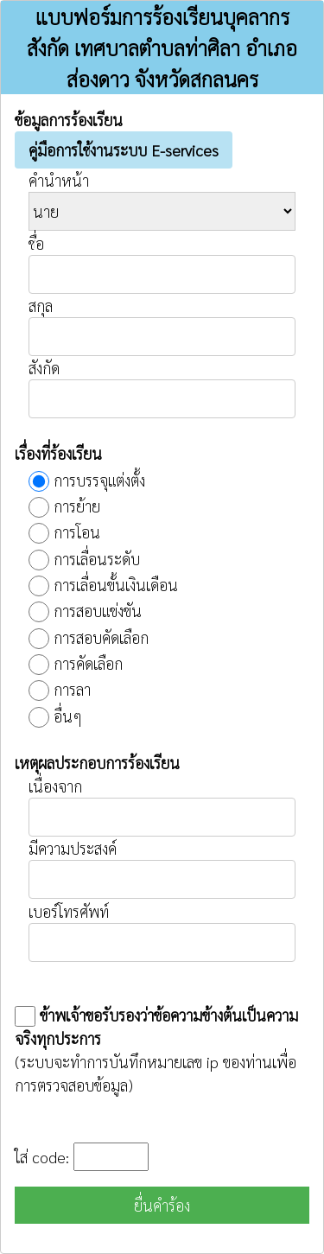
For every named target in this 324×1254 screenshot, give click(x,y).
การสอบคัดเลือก (101, 637)
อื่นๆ (68, 716)
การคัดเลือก (88, 663)
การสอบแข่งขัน (98, 611)
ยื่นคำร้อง (162, 1205)
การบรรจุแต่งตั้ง (99, 480)
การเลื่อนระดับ (97, 559)
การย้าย (77, 506)
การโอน (77, 532)
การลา (72, 689)
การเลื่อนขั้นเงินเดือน (116, 585)
